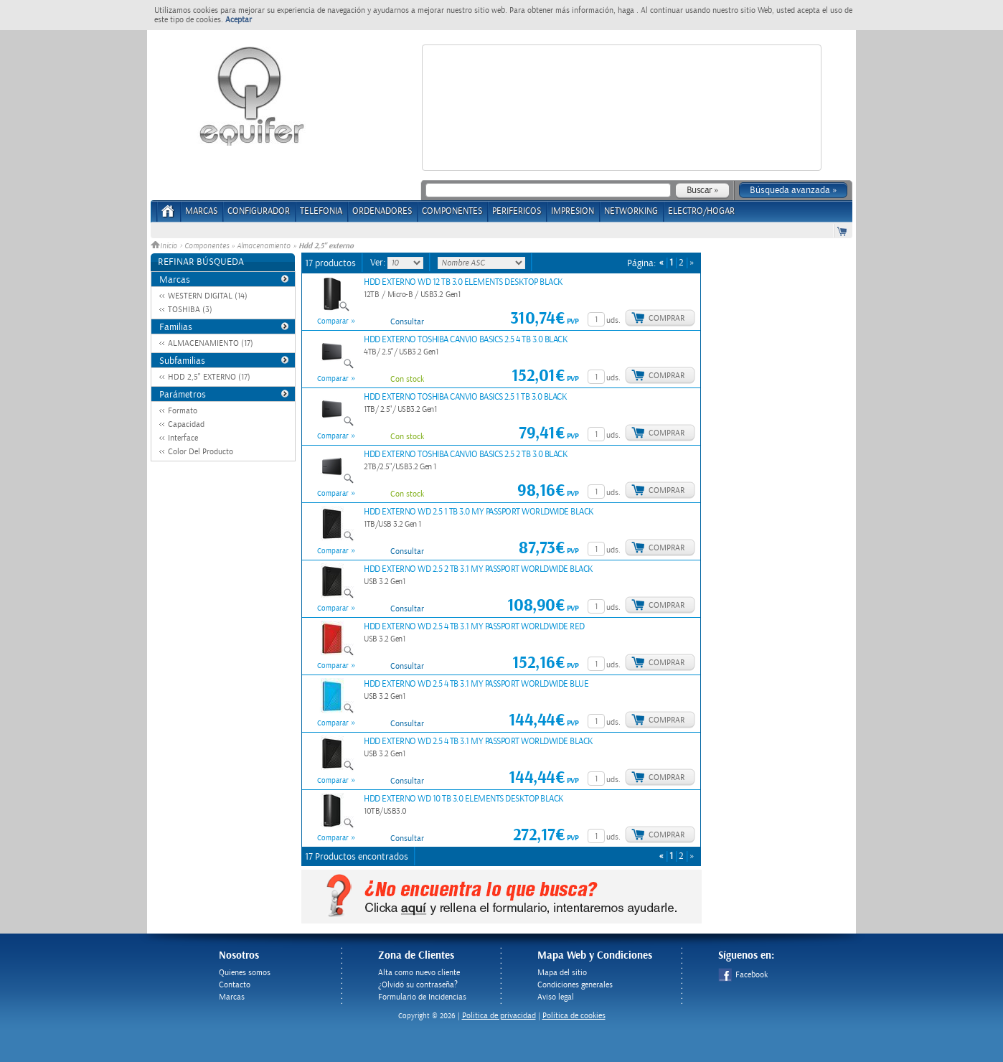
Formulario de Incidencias (422, 997)
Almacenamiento (264, 246)
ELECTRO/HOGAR (701, 211)
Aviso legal (555, 997)
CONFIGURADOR (258, 211)
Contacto (234, 985)
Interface (183, 438)
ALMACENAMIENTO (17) (210, 343)
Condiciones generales (575, 985)
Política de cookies (574, 1015)
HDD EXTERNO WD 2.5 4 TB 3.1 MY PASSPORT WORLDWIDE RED (474, 626)
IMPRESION (572, 211)
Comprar (666, 318)
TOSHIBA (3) (190, 309)
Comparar (333, 321)
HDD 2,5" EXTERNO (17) (209, 377)
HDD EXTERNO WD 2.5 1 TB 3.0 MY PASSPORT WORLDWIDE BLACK (479, 512)
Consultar (407, 321)
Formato (182, 410)
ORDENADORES (382, 211)
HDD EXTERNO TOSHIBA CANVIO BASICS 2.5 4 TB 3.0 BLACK (466, 339)
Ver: (378, 262)
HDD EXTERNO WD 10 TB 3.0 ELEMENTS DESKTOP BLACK (464, 799)
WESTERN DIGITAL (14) (208, 296)
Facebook (743, 974)
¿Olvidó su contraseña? (418, 985)
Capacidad (186, 424)
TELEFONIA (321, 211)
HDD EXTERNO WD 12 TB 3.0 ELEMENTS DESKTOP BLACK (463, 282)
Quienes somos (244, 972)
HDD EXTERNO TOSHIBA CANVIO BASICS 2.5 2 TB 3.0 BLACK (466, 454)
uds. (613, 320)
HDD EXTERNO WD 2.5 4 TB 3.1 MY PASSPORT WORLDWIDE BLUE (476, 684)
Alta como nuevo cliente (419, 972)
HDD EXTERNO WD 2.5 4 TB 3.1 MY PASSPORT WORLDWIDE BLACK (478, 741)
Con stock (407, 379)
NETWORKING (631, 211)
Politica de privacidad (499, 1015)
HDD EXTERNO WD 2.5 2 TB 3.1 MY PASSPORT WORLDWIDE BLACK (478, 569)
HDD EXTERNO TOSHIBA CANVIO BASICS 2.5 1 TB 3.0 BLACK (465, 397)
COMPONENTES (452, 211)
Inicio (165, 246)
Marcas (201, 211)
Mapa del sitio (562, 972)
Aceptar (238, 19)
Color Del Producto (200, 451)
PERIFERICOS (516, 211)
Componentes (206, 246)
